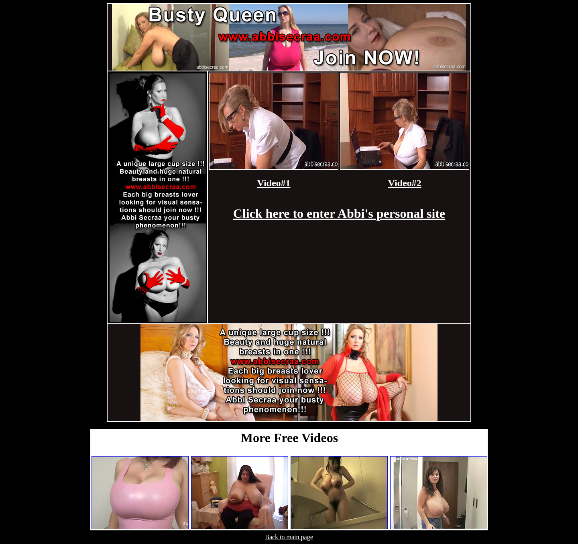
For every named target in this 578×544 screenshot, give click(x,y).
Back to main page (289, 537)
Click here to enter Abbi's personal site (339, 213)
